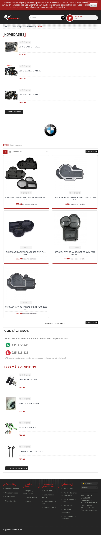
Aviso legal (48, 491)
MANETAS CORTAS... (28, 427)
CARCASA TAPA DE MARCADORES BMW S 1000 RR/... (75, 198)
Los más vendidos (20, 367)
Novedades (14, 34)
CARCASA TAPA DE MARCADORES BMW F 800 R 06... (26, 253)
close (93, 5)
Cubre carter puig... (29, 47)
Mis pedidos (68, 489)
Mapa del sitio (10, 501)
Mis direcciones (69, 506)
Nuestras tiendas (11, 493)
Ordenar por (17, 152)
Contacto (28, 501)
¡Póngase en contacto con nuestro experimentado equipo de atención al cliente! (35, 358)
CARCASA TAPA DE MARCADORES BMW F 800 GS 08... (74, 253)
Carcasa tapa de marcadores (23, 27)
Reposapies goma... (28, 380)
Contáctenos (10, 497)
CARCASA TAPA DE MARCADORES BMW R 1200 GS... (26, 198)
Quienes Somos (50, 508)
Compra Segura (31, 497)
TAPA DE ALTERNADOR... (30, 403)
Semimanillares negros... (32, 451)
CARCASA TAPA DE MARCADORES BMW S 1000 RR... (26, 308)
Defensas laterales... (30, 71)
